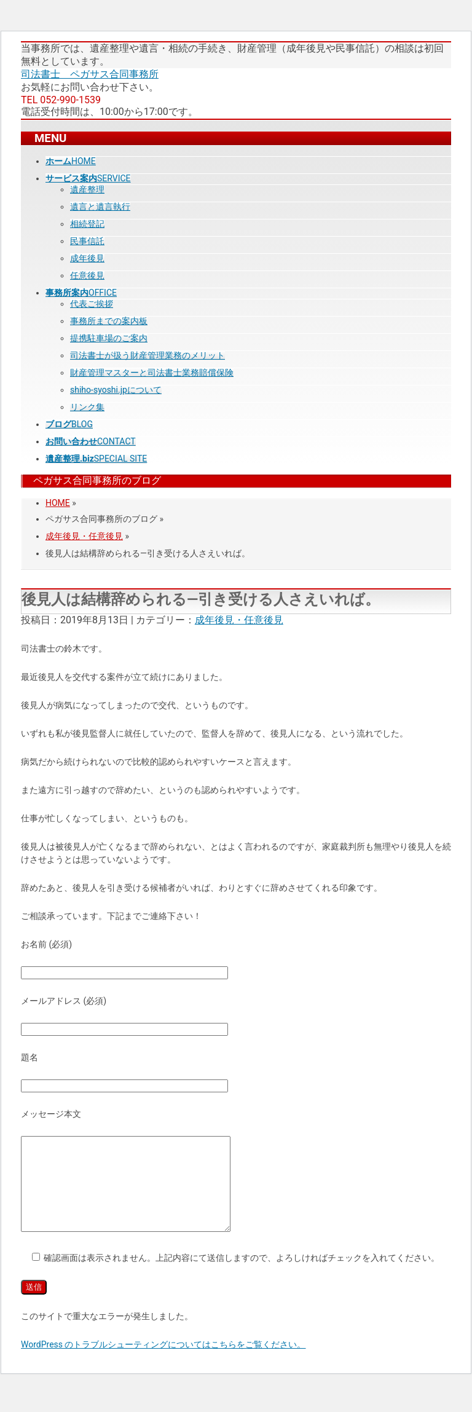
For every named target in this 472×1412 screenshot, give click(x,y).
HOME (57, 503)
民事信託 (87, 241)
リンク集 (87, 407)
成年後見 (87, 258)
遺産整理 (87, 189)
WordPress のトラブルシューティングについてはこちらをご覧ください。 (163, 1363)
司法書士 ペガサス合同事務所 (90, 74)
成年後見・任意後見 (84, 536)
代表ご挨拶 (91, 304)
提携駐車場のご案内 (109, 338)
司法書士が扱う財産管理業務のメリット (147, 355)
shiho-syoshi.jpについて (116, 390)
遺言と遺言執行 (100, 206)
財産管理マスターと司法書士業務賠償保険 (152, 372)
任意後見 (87, 275)
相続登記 (87, 224)
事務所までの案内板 (109, 321)
